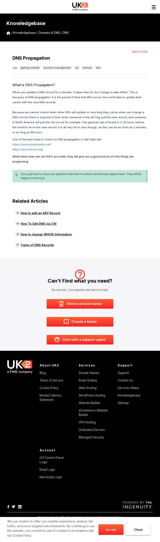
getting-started (30, 67)
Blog (43, 373)
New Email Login (51, 477)
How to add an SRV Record (38, 213)
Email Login (47, 469)
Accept (111, 529)
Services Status (128, 388)
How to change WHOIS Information (44, 234)
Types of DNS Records (35, 245)
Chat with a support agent (80, 339)
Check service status (80, 304)
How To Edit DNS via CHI (36, 223)
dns (98, 67)
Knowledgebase (24, 32)
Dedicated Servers (92, 429)
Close (138, 529)
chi (77, 67)
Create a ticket (80, 321)
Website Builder (89, 403)
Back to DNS (140, 51)
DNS (66, 32)
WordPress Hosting (92, 395)
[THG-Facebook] (9, 506)
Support (123, 373)
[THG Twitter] (14, 506)
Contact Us (125, 380)
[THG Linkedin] (21, 506)
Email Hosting (88, 380)
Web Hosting (87, 388)
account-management (57, 67)
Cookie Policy (22, 535)
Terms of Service (51, 380)
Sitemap (123, 403)
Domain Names (89, 373)
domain (87, 67)
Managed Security (91, 437)
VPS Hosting (87, 422)
